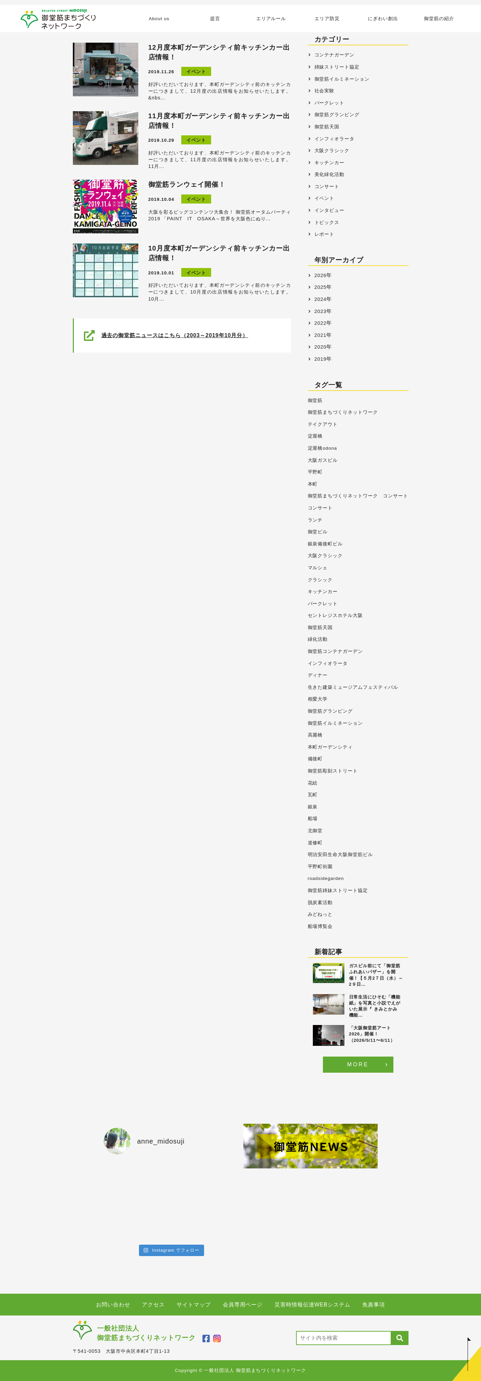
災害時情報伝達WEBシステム (312, 1304)
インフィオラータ (335, 138)
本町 (313, 484)
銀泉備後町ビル (325, 543)
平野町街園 (320, 866)
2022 (321, 323)
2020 (321, 347)
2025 (321, 287)
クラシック (320, 579)
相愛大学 (318, 699)
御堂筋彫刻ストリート (333, 770)
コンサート (327, 186)
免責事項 (373, 1304)
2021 (321, 335)
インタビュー (330, 210)
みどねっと (320, 914)
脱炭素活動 (320, 902)
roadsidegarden (326, 878)
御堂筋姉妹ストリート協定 (338, 890)
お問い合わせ (113, 1304)
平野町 (315, 472)
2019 (321, 359)
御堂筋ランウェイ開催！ (187, 184)
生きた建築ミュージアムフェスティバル (353, 687)
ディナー (318, 675)
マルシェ (318, 567)
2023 (321, 311)
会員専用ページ (243, 1304)
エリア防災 (327, 18)
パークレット (330, 102)
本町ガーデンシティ (330, 747)
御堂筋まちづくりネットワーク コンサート (358, 495)
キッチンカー (330, 162)
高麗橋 (315, 735)
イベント (196, 71)
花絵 (313, 783)
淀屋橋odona (322, 448)
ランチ (315, 520)
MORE (358, 1064)
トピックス (327, 222)
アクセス (153, 1304)
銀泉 (313, 806)
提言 (215, 18)
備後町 (315, 758)
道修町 (315, 842)
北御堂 (315, 830)
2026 (321, 275)
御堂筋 (315, 400)
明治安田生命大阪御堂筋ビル (340, 854)
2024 (321, 299)
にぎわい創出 (383, 18)
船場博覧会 (320, 926)
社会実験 (325, 90)
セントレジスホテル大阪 (335, 615)
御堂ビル (318, 531)
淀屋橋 (315, 436)
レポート (325, 234)
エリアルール (271, 18)
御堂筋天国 (327, 126)
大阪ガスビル (323, 460)
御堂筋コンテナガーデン (335, 651)
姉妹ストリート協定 (337, 67)
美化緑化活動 (330, 174)
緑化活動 (318, 639)
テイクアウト (323, 424)
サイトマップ (194, 1304)
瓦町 (313, 794)
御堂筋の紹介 (439, 18)
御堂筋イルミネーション (342, 79)
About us (159, 18)
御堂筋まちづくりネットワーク (343, 412)
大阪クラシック (332, 150)
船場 (313, 818)
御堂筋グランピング (337, 114)
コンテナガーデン (335, 54)
